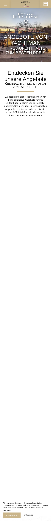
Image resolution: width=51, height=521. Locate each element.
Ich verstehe (11, 515)
